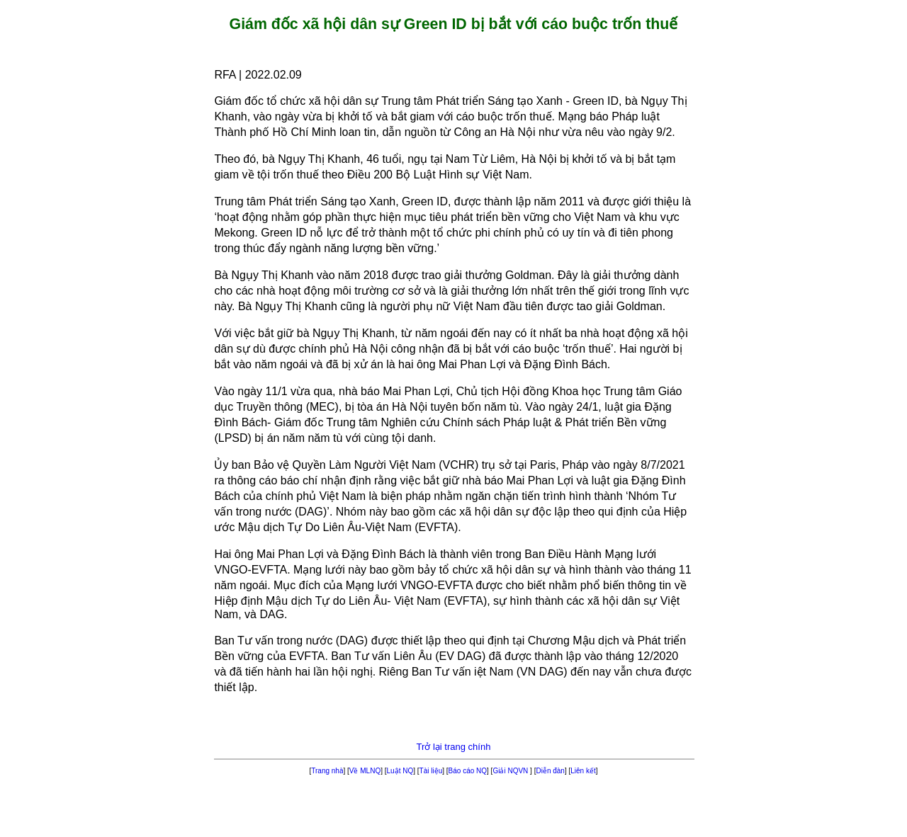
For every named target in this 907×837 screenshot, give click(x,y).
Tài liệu (431, 771)
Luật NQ (400, 771)
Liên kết (582, 771)
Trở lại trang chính (454, 746)
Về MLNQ (365, 771)
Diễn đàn (550, 771)
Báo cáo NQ (468, 771)
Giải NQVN (511, 771)
